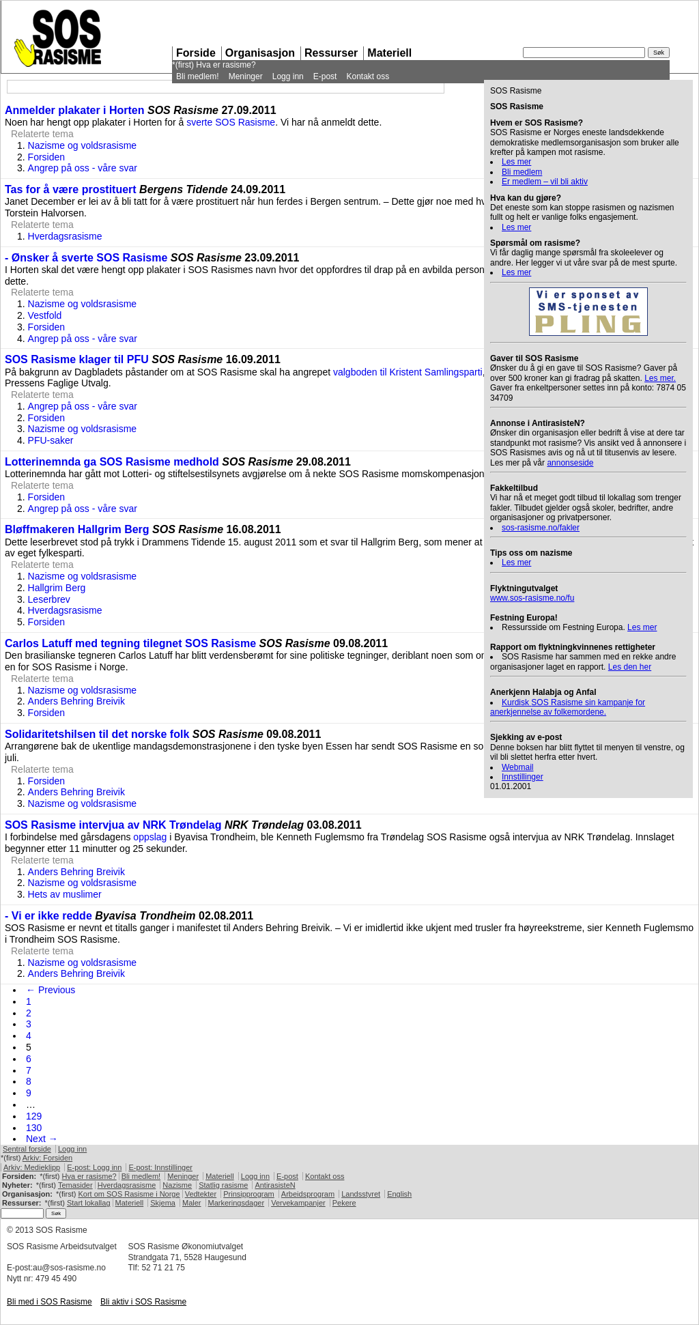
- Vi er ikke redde (48, 916)
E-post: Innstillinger (160, 1167)
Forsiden (46, 157)
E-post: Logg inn (94, 1167)
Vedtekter (200, 1194)
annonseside (570, 463)
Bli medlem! (197, 76)
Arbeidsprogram (307, 1194)
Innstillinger (522, 777)
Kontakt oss (367, 76)
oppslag (150, 836)
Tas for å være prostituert (71, 189)
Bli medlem (522, 172)
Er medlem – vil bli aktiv (545, 181)
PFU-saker (51, 440)
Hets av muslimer (65, 894)
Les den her (629, 667)
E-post (325, 76)
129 (34, 1116)
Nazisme (177, 1185)
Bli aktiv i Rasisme (143, 1302)
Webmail (517, 767)
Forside (196, 53)
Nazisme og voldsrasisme (82, 145)
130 (34, 1127)
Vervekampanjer (298, 1203)
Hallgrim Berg (57, 587)
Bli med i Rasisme (49, 1302)
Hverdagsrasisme (65, 236)
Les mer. (660, 378)
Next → (42, 1138)
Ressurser (331, 53)
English (399, 1194)
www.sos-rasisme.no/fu (532, 598)
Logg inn (288, 76)
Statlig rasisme (223, 1185)
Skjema (162, 1203)
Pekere (344, 1203)
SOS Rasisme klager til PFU (77, 359)
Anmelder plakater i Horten (75, 110)
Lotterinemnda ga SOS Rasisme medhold (112, 462)
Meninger (246, 76)
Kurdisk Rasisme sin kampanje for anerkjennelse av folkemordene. (567, 707)
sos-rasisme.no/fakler (541, 527)
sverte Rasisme (230, 122)
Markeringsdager (236, 1203)
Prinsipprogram (248, 1194)
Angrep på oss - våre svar (82, 167)
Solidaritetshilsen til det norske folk (97, 734)
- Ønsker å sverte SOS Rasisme (86, 257)
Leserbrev (49, 599)
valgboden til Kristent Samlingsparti (408, 372)
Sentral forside (27, 1149)
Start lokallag (89, 1203)
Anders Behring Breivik (76, 701)
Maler (191, 1203)
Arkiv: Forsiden (47, 1158)
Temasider (75, 1185)
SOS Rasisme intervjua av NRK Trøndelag (113, 825)
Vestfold (45, 315)
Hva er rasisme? (225, 65)
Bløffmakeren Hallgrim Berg (77, 529)
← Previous (50, 989)
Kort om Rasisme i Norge (129, 1194)
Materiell (389, 53)
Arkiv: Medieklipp (31, 1167)
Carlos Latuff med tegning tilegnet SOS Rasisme (130, 643)
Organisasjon (260, 53)
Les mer (516, 162)
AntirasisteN (275, 1185)
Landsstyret (360, 1194)
